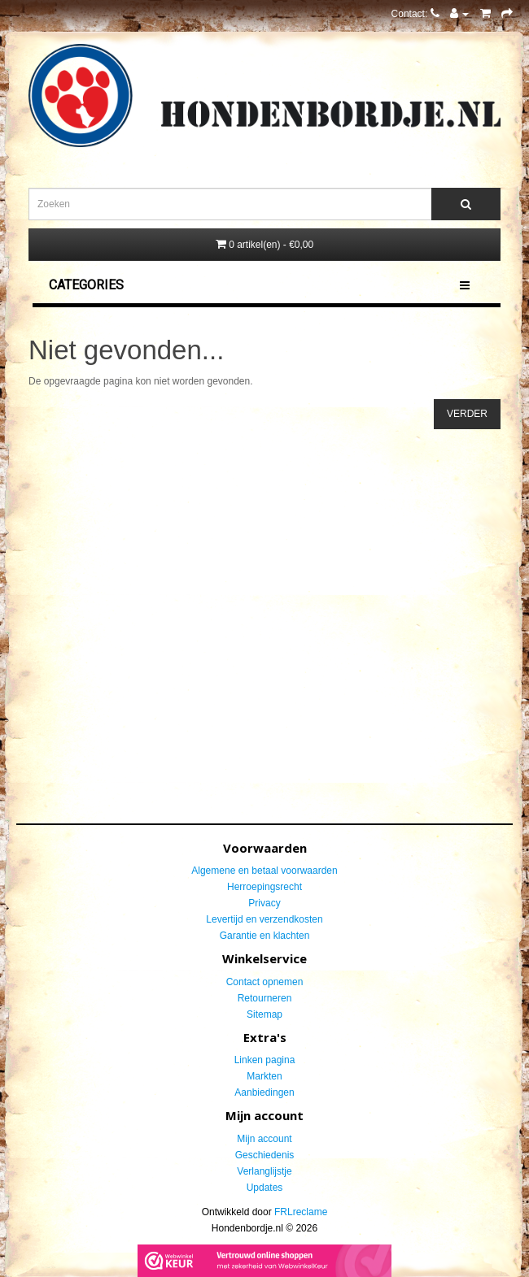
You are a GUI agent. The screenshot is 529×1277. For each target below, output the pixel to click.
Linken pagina (264, 1060)
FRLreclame (300, 1212)
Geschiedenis (265, 1155)
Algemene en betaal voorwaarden (264, 870)
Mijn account (264, 1139)
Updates (265, 1187)
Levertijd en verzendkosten (264, 919)
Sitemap (264, 1014)
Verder (467, 413)
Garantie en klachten (265, 935)
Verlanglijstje (264, 1171)
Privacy (264, 903)
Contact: (415, 14)
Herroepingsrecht (264, 887)
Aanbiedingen (264, 1092)
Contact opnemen (265, 982)
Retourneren (265, 998)
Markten (264, 1076)
